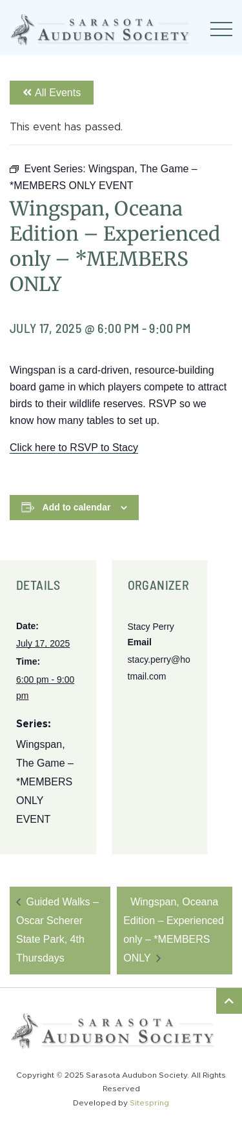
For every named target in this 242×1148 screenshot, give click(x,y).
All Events (52, 92)
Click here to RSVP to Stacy (74, 447)
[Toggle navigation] (221, 29)
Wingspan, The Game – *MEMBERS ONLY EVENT (45, 781)
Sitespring (149, 1103)
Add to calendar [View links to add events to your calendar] (77, 507)
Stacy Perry (151, 626)
